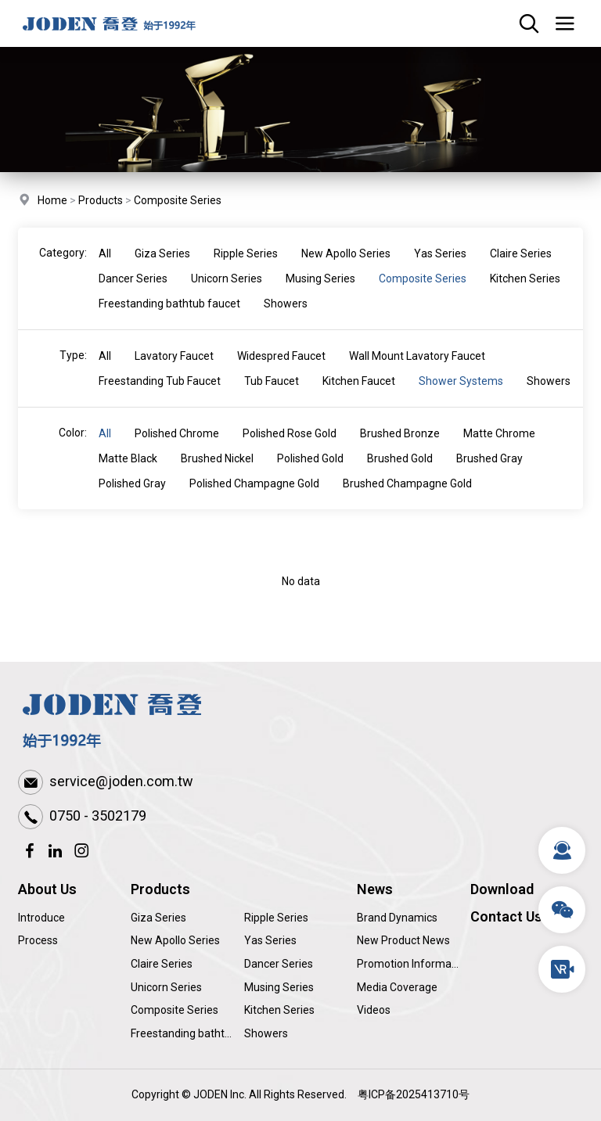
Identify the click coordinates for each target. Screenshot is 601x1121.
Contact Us (506, 916)
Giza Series (162, 268)
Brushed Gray (489, 473)
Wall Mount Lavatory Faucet (417, 371)
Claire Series (521, 268)
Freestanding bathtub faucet (169, 318)
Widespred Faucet (281, 371)
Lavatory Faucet (174, 371)
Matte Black (128, 473)
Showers (286, 318)
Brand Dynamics (397, 917)
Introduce (41, 917)
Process (38, 940)
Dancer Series (133, 293)
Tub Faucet (271, 396)
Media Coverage (397, 987)
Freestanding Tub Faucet (160, 396)
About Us (47, 889)
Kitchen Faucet (358, 396)
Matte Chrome (499, 448)
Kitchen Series (525, 293)
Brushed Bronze (400, 448)
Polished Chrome (177, 448)
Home (52, 202)
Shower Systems (461, 396)
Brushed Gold (400, 473)
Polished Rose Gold (289, 448)
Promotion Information (413, 964)
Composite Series (177, 202)
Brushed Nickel (217, 473)
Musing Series (320, 293)
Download (502, 889)
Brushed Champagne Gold (407, 498)
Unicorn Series (226, 293)
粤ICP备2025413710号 (414, 1094)
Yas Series (440, 268)
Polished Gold (310, 473)
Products (100, 202)
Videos (373, 1010)
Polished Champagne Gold (254, 498)
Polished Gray (132, 498)
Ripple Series (246, 268)
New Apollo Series (345, 268)
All (105, 268)
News (375, 889)
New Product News (403, 940)
